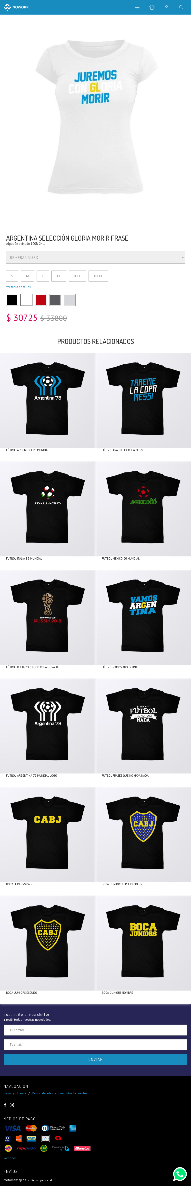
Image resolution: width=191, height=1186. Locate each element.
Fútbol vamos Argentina (120, 667)
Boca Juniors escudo (21, 992)
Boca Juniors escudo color (122, 884)
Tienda (21, 1093)
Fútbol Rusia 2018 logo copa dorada (32, 667)
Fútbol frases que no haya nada (125, 775)
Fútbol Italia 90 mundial (24, 558)
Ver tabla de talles (18, 287)
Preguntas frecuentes (73, 1093)
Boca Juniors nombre (117, 992)
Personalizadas (42, 1093)
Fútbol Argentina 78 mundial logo (31, 775)
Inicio (7, 1093)
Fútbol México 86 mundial (121, 558)
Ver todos (10, 1158)
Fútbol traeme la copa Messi (122, 450)
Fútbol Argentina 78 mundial (27, 450)
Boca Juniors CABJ (19, 884)
